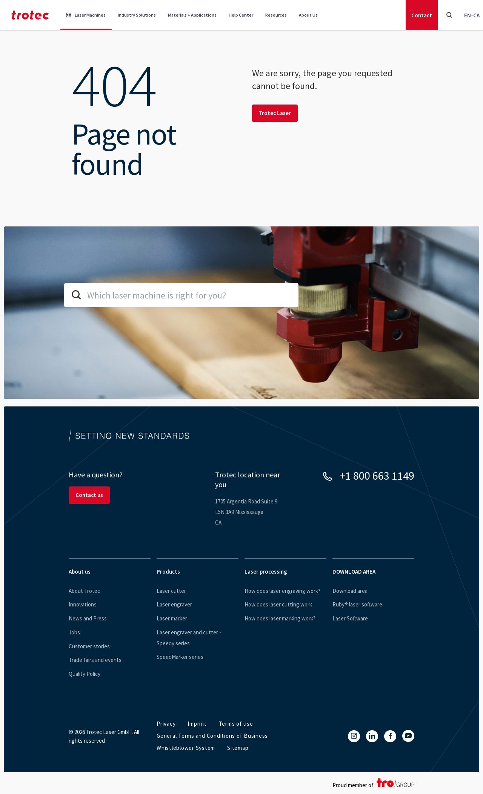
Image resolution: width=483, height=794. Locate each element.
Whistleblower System (186, 747)
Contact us (89, 495)
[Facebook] (390, 736)
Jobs (74, 632)
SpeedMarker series (180, 656)
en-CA (472, 15)
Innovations (83, 604)
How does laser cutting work (278, 604)
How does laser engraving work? (282, 590)
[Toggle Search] (449, 15)
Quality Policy (84, 673)
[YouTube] (408, 736)
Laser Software (350, 618)
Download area (350, 590)
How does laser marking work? (280, 618)
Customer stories (89, 646)
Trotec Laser (275, 113)
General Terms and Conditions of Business (212, 735)
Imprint (197, 723)
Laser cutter (171, 590)
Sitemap (237, 747)
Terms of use (236, 723)
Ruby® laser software (357, 604)
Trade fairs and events (95, 659)
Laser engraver (174, 604)
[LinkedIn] (372, 736)
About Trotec (84, 590)
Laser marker (172, 618)
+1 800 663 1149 (377, 475)
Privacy (166, 723)
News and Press (88, 618)
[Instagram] (354, 736)
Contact (421, 15)
